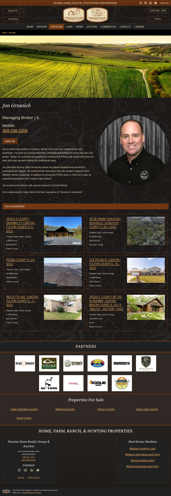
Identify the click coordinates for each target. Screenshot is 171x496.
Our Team (12, 32)
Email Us (13, 10)
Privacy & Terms (34, 477)
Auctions (13, 18)
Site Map (20, 477)
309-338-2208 (15, 130)
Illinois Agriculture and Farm (142, 466)
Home (4, 32)
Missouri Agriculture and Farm (142, 454)
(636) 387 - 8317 (158, 10)
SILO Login (164, 3)
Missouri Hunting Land (142, 448)
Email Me (10, 141)
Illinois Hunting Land (142, 460)
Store (158, 18)
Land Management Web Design (31, 493)
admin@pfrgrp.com (28, 460)
